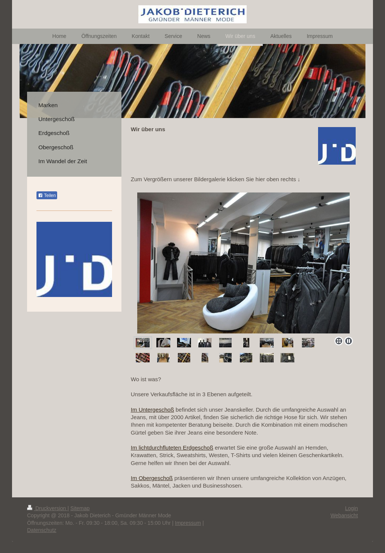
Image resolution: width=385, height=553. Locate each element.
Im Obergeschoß (152, 478)
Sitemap (79, 508)
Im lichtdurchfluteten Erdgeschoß (172, 447)
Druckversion (47, 508)
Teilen (47, 195)
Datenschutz (41, 530)
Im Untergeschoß (152, 409)
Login (351, 508)
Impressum (188, 523)
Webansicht (344, 515)
